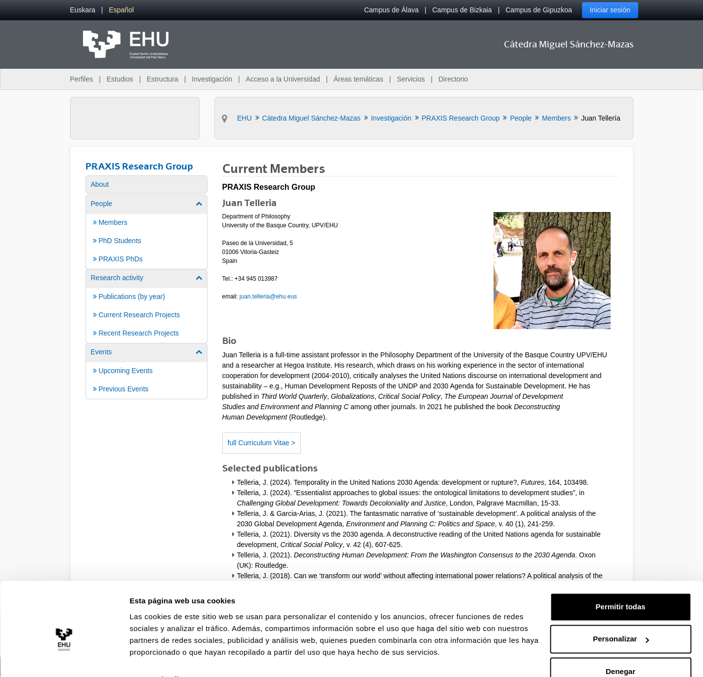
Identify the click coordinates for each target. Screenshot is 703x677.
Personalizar (621, 617)
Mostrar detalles (158, 657)
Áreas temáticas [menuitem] (358, 79)
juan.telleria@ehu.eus (268, 296)
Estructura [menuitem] (162, 79)
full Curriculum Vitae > (261, 443)
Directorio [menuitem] (453, 79)
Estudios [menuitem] (120, 79)
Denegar (620, 649)
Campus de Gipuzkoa (538, 10)
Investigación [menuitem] (212, 79)
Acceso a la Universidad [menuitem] (283, 79)
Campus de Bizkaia (462, 10)
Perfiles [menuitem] (81, 79)
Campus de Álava (391, 10)
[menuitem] (82, 10)
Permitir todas (621, 585)
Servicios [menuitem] (411, 79)
